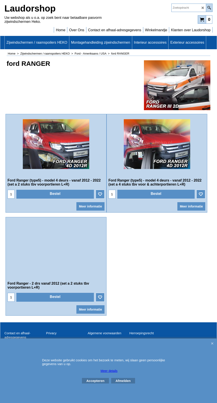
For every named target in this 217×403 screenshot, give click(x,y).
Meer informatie (90, 206)
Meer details (109, 371)
